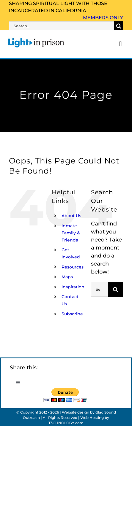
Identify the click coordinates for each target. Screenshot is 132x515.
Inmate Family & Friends (71, 233)
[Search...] (61, 25)
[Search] (118, 25)
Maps (67, 276)
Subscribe (72, 314)
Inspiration (73, 287)
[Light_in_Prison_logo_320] (36, 39)
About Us (71, 215)
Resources (73, 267)
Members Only (103, 17)
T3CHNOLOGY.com (66, 423)
